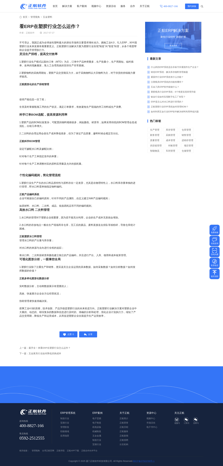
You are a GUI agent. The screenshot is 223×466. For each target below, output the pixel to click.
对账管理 (172, 146)
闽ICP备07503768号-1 (144, 461)
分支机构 (124, 444)
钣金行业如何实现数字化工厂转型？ (168, 97)
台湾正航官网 (48, 450)
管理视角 (36, 17)
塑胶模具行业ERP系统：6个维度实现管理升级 (173, 92)
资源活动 (111, 6)
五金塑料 (49, 17)
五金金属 (96, 435)
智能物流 (154, 151)
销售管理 (186, 135)
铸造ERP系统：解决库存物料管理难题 (169, 72)
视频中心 (96, 6)
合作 (132, 6)
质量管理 (154, 140)
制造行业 (96, 440)
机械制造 (96, 431)
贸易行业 (96, 444)
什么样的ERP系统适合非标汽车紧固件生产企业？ (175, 67)
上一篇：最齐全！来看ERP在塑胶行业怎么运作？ (45, 349)
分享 (88, 335)
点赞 (68, 335)
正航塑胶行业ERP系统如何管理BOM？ (169, 107)
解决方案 (67, 6)
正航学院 (61, 450)
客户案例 (82, 6)
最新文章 (155, 59)
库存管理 (170, 130)
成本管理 (170, 140)
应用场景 (64, 435)
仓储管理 (186, 151)
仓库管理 (186, 130)
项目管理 (188, 146)
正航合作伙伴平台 (89, 450)
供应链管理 (156, 146)
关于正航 (145, 6)
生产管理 (154, 130)
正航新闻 (124, 435)
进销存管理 (187, 140)
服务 (122, 6)
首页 (55, 6)
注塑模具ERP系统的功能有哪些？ (167, 82)
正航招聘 (124, 440)
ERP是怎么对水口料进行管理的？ (167, 102)
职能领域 (64, 431)
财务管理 (154, 135)
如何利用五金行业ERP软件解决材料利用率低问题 (175, 112)
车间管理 (170, 151)
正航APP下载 (73, 450)
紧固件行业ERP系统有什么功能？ (167, 77)
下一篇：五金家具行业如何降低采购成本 (40, 354)
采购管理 (170, 135)
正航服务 (124, 431)
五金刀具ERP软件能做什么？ (165, 87)
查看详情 (173, 47)
